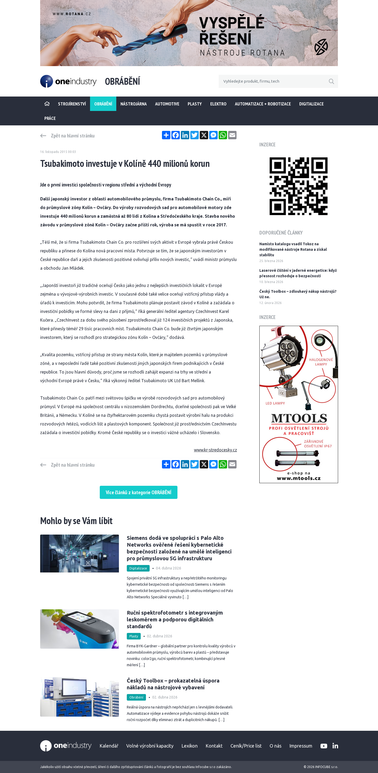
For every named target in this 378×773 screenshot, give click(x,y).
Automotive (167, 104)
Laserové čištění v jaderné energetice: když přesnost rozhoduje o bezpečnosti (298, 273)
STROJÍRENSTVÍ (72, 104)
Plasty (195, 104)
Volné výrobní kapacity (150, 745)
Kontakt (214, 745)
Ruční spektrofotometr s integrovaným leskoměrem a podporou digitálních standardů (175, 619)
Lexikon (189, 745)
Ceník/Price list (246, 745)
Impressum (300, 745)
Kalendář (108, 745)
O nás (275, 745)
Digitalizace (311, 104)
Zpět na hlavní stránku (72, 135)
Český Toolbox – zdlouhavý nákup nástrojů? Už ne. (298, 294)
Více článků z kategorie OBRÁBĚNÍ (138, 492)
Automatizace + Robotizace (263, 104)
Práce (50, 118)
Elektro (218, 104)
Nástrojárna (133, 104)
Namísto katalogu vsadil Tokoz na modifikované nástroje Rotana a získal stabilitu (293, 249)
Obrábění (103, 104)
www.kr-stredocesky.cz (215, 449)
